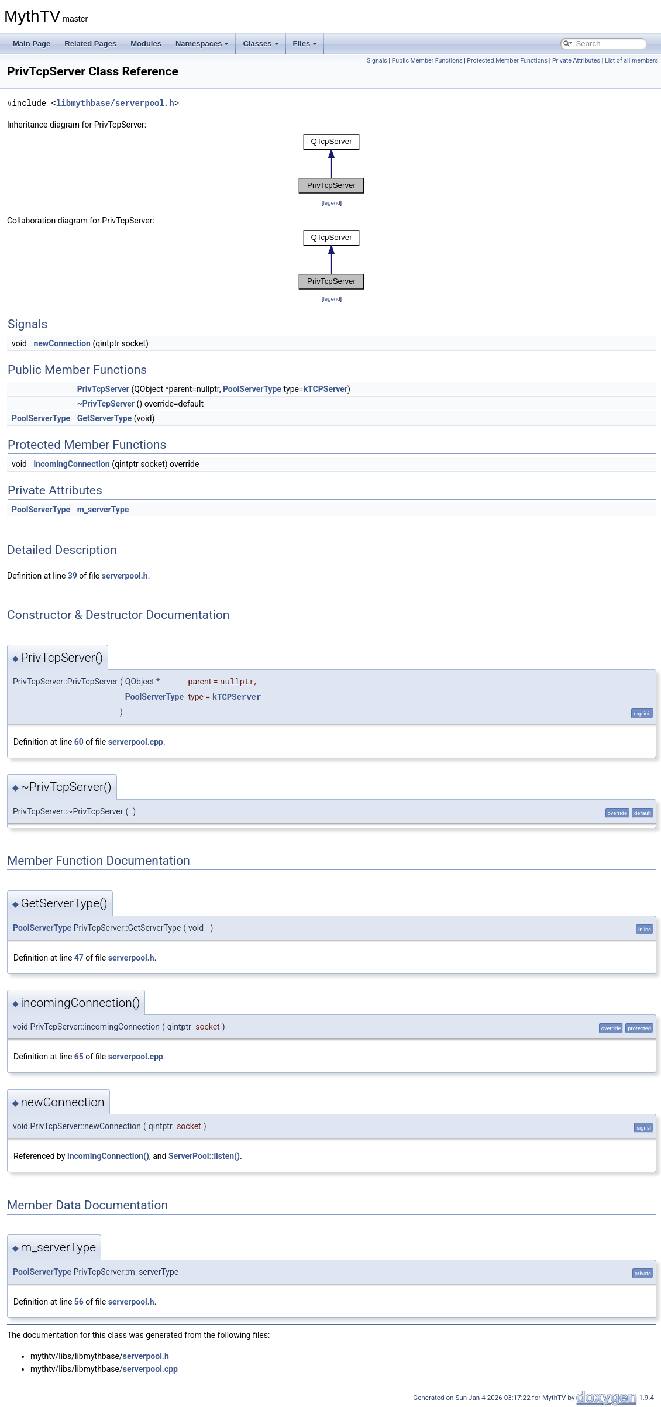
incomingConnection (71, 464)
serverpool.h (125, 575)
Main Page (31, 43)
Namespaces (202, 43)
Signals (377, 60)
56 (79, 1301)
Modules (145, 43)
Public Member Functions (427, 60)
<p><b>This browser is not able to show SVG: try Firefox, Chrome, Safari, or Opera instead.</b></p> (331, 164)
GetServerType (104, 418)
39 (72, 575)
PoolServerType (252, 389)
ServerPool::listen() (204, 1156)
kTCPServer (325, 389)
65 (79, 1056)
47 (79, 957)
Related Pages (90, 43)
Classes (260, 43)
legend (331, 202)
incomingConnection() (108, 1156)
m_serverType (103, 509)
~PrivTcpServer (106, 403)
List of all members (631, 60)
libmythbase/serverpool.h (115, 103)
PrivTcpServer (103, 389)
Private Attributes (576, 60)
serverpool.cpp (135, 741)
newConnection (62, 343)
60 (79, 741)
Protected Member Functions (507, 60)
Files (305, 43)
